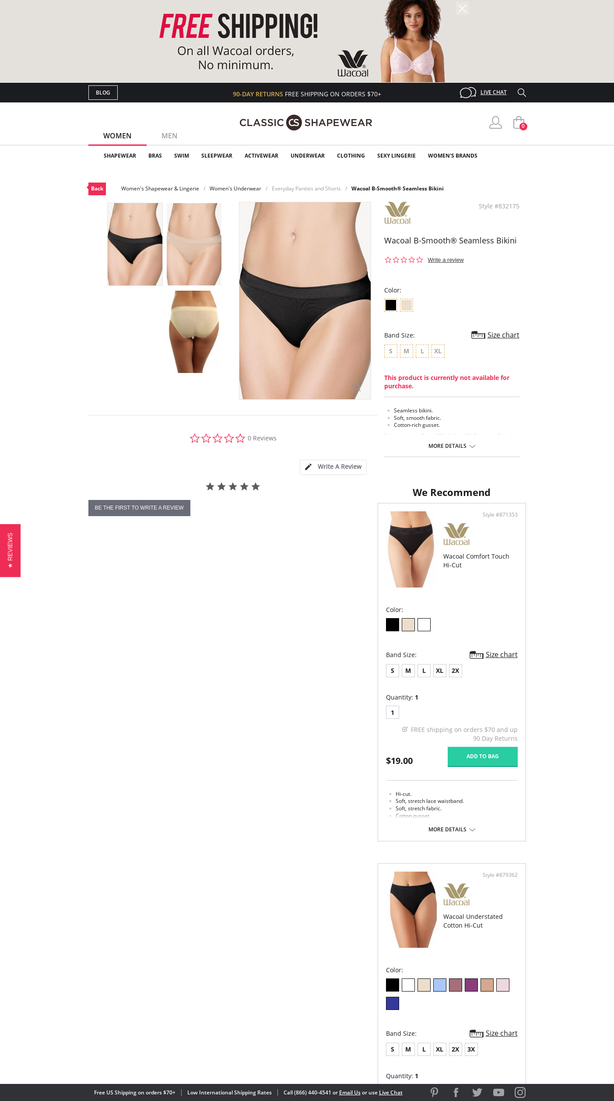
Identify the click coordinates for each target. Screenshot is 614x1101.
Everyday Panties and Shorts (306, 188)
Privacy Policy (374, 999)
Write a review (446, 260)
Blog (103, 92)
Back (97, 188)
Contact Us (255, 1014)
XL (150, 712)
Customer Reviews (381, 957)
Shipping (250, 985)
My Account (256, 957)
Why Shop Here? (376, 943)
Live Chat (494, 92)
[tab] (333, 467)
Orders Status (260, 971)
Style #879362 (497, 556)
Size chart (503, 335)
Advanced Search (265, 943)
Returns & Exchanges (271, 999)
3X (402, 712)
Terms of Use (156, 1061)
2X (166, 712)
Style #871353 (277, 556)
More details (447, 446)
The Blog (365, 985)
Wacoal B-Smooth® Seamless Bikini (397, 188)
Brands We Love (377, 971)
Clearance (507, 155)
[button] (10, 550)
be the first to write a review (139, 508)
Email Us (350, 1092)
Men (169, 136)
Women (117, 136)
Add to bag (259, 798)
